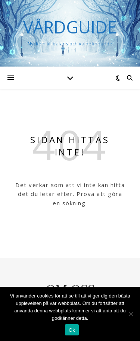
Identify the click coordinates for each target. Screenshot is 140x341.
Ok (72, 330)
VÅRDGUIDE (70, 27)
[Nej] (130, 314)
